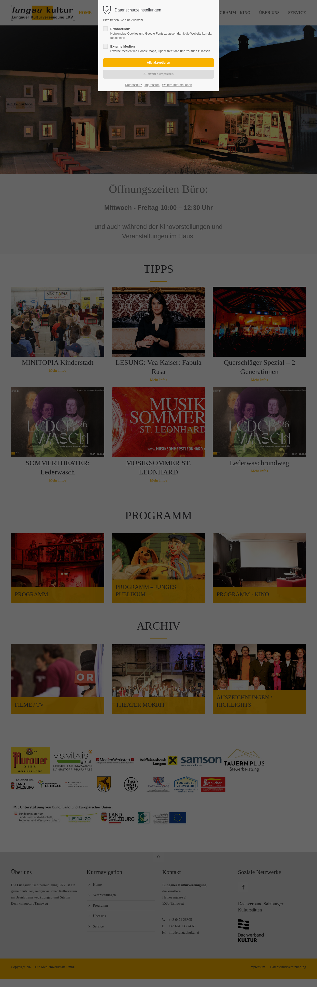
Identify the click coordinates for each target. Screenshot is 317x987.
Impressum (152, 85)
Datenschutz (133, 85)
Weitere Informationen (177, 85)
